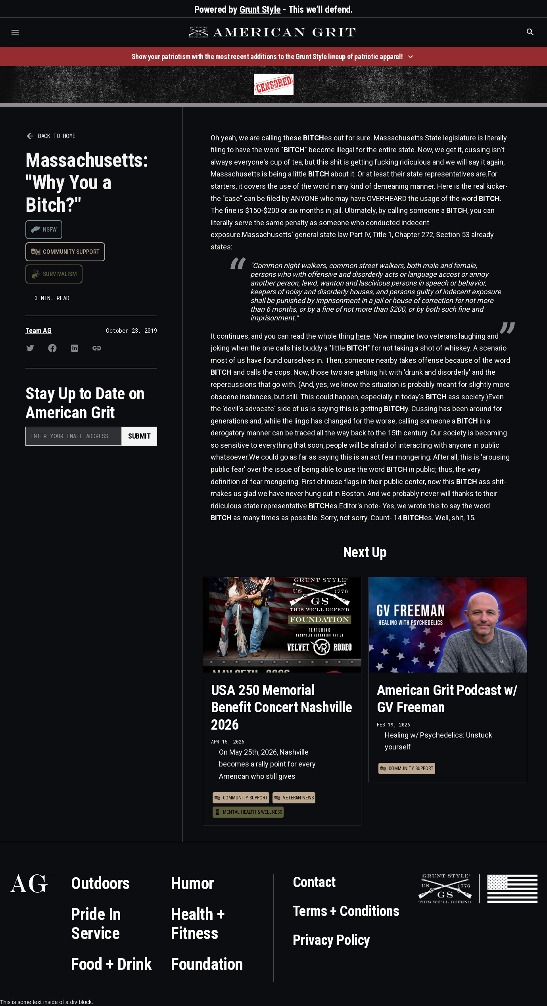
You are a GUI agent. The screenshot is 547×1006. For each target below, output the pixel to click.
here (363, 336)
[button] (15, 32)
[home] (273, 32)
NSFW (50, 229)
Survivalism (60, 274)
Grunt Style (260, 9)
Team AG (38, 330)
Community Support (71, 251)
